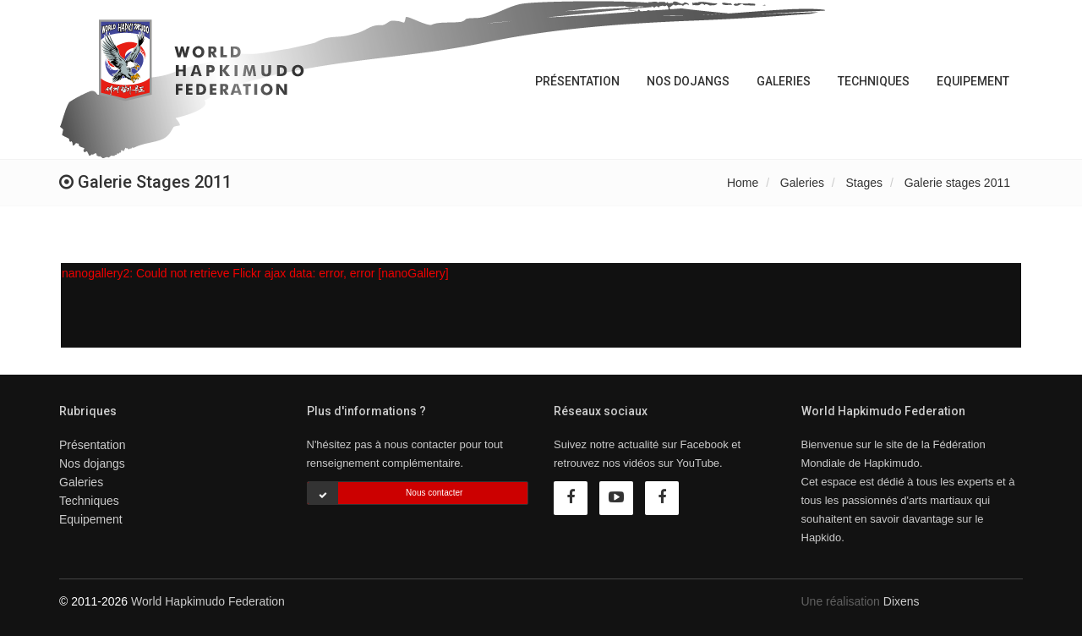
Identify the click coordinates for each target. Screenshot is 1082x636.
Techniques (874, 81)
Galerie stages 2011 (957, 182)
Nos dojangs (688, 81)
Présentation (577, 81)
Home (742, 182)
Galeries (784, 81)
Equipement (973, 81)
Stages (864, 182)
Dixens (901, 601)
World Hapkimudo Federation (208, 601)
